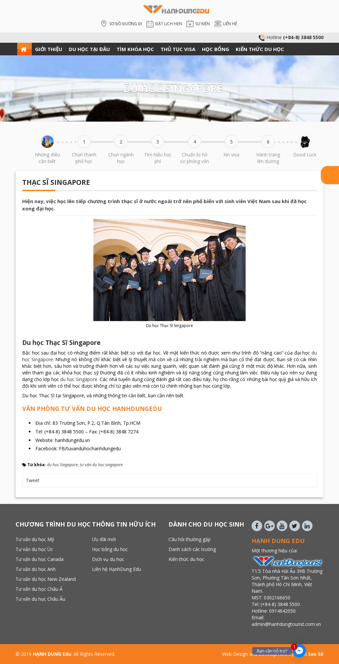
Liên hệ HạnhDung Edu (116, 569)
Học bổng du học (110, 549)
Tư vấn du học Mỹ (35, 539)
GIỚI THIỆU (48, 49)
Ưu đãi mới (104, 539)
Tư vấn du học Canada (40, 559)
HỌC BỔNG (215, 49)
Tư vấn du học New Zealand (46, 579)
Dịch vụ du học (108, 559)
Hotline (291, 37)
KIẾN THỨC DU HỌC (260, 49)
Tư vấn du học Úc (34, 549)
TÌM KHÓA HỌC (135, 49)
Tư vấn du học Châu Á (39, 589)
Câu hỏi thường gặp (190, 539)
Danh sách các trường (192, 549)
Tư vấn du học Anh (36, 569)
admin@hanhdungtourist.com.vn (287, 624)
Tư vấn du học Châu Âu (40, 599)
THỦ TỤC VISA (178, 49)
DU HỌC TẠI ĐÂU (89, 49)
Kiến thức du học (186, 559)
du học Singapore (78, 379)
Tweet (32, 480)
